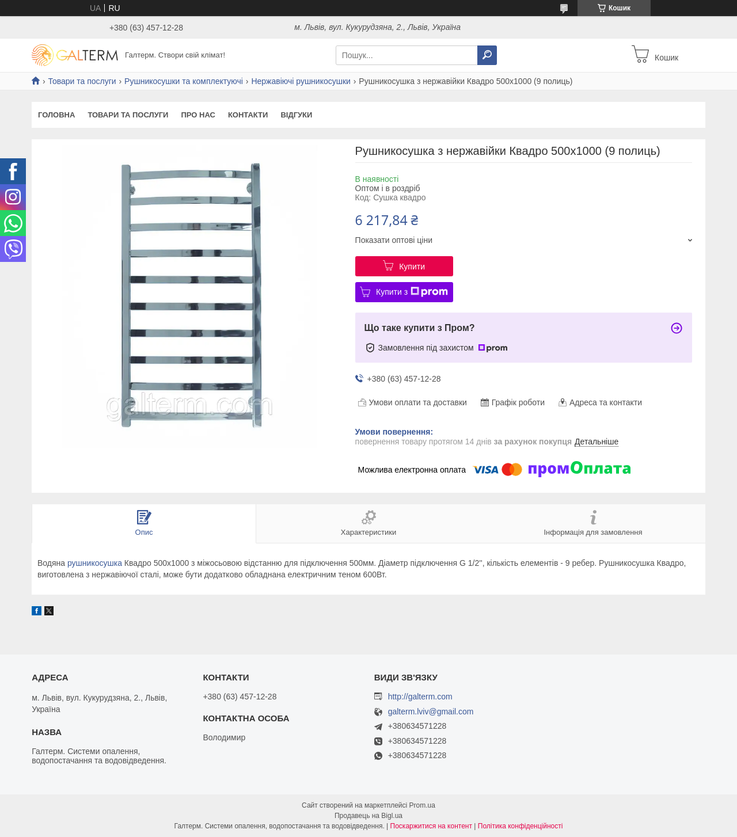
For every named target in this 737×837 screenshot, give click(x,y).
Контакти (248, 115)
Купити (412, 266)
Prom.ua (422, 805)
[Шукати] (487, 55)
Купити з (412, 292)
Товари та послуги (82, 81)
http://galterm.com (420, 696)
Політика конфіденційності (520, 826)
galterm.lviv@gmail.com (431, 711)
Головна (56, 115)
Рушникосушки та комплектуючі (183, 81)
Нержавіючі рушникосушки (301, 81)
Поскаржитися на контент (431, 826)
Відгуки (296, 115)
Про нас (198, 115)
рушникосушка (94, 563)
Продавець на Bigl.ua (368, 816)
